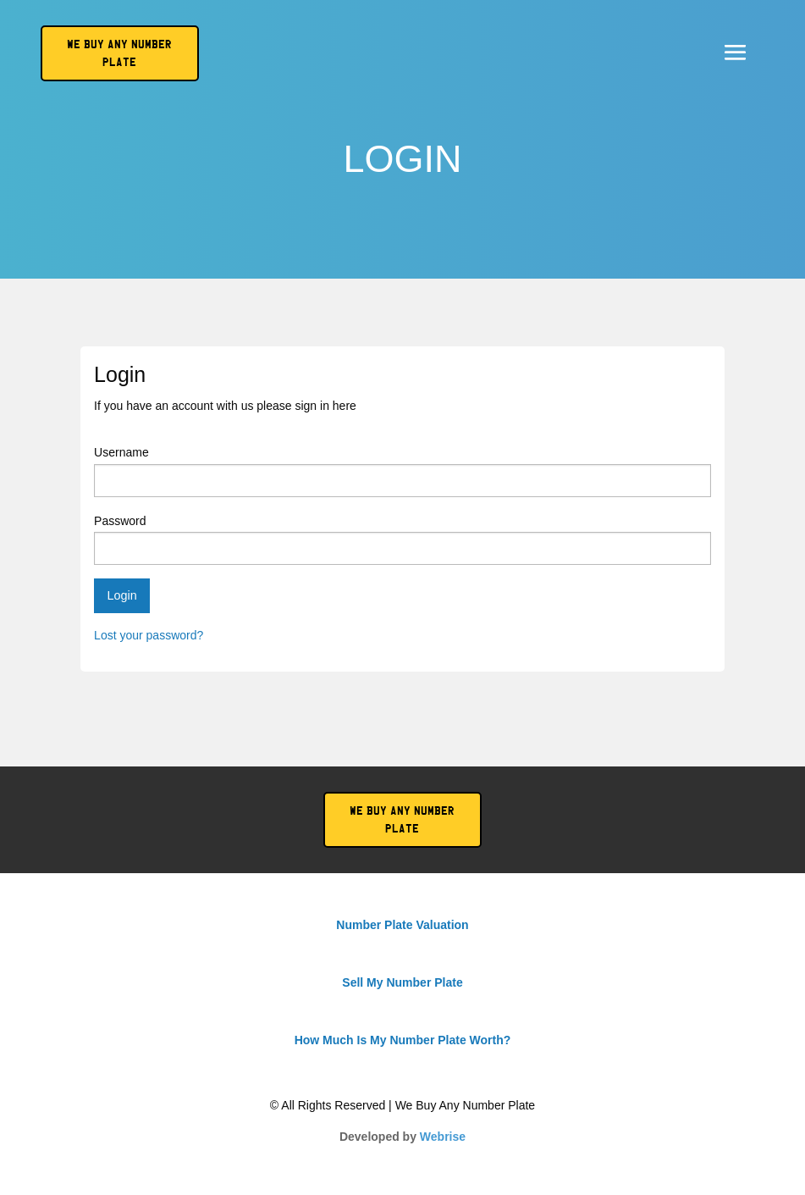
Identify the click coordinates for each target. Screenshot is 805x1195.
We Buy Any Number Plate (402, 819)
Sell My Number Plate (402, 982)
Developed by (402, 1136)
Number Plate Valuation (402, 925)
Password (402, 539)
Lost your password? (148, 635)
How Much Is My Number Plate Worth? (403, 1040)
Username (402, 470)
